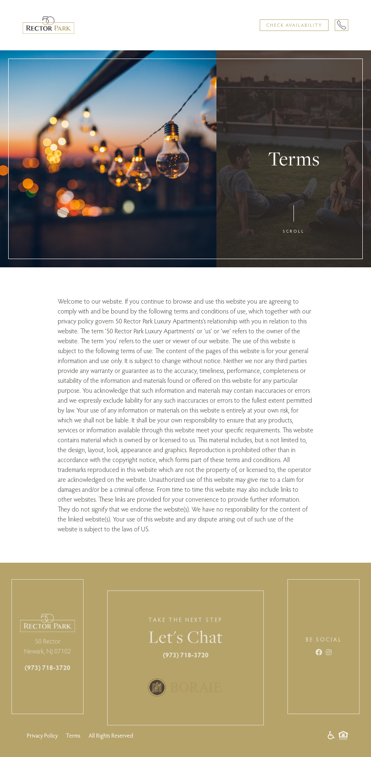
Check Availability (294, 25)
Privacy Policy (42, 735)
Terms (73, 735)
